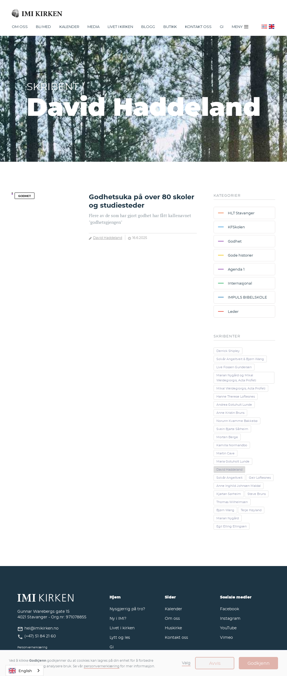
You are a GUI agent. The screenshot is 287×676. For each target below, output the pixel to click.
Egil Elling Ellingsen (231, 526)
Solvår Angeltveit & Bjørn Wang (240, 359)
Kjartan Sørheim (228, 494)
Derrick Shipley (228, 351)
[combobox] (24, 670)
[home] (143, 10)
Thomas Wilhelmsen (232, 502)
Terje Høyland (251, 510)
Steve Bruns (256, 494)
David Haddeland (107, 237)
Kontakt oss (198, 26)
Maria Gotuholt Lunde (232, 461)
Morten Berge (227, 437)
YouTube (228, 627)
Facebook (229, 608)
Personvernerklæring (32, 647)
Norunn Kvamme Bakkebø (237, 421)
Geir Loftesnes (260, 478)
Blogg (148, 26)
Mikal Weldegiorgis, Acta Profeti (240, 388)
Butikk (170, 26)
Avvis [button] (215, 663)
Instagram (230, 618)
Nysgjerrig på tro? (127, 608)
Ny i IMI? (118, 618)
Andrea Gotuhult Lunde (234, 405)
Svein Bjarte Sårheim (232, 429)
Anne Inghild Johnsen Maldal (238, 486)
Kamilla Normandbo (231, 445)
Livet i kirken (122, 627)
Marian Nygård (227, 518)
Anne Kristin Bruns (230, 413)
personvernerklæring (101, 666)
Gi (221, 26)
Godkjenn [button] (258, 663)
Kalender (173, 608)
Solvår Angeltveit (229, 478)
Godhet (24, 196)
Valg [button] (186, 662)
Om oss (172, 618)
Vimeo (226, 637)
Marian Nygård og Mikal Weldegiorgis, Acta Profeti (236, 377)
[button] (20, 26)
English (20, 670)
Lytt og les (120, 637)
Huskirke (173, 627)
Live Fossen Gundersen (234, 367)
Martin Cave (225, 453)
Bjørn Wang (225, 510)
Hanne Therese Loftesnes (235, 396)
